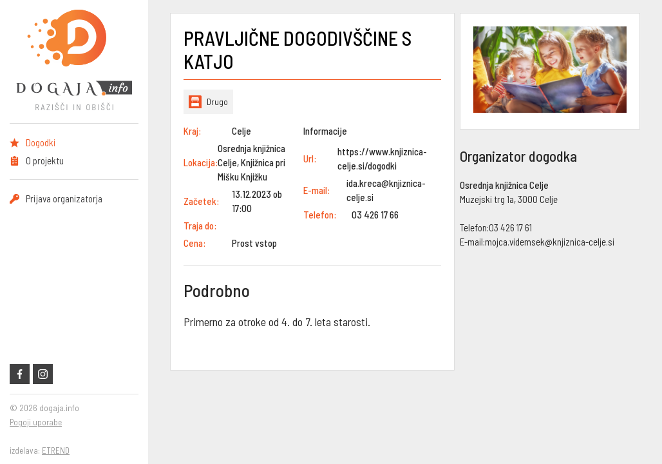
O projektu (45, 160)
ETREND (56, 450)
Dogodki (40, 142)
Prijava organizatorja (64, 198)
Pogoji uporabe (36, 422)
